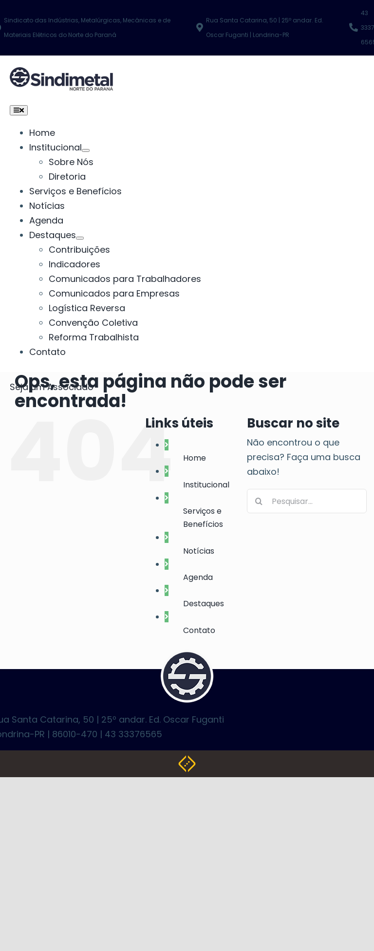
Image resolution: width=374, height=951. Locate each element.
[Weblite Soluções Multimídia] (187, 762)
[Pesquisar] (259, 501)
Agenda (198, 577)
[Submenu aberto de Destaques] (80, 238)
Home (194, 458)
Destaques (203, 603)
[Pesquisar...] (307, 501)
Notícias (198, 551)
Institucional (206, 484)
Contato (199, 630)
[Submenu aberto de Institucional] (86, 150)
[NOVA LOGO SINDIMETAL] (61, 74)
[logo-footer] (187, 657)
